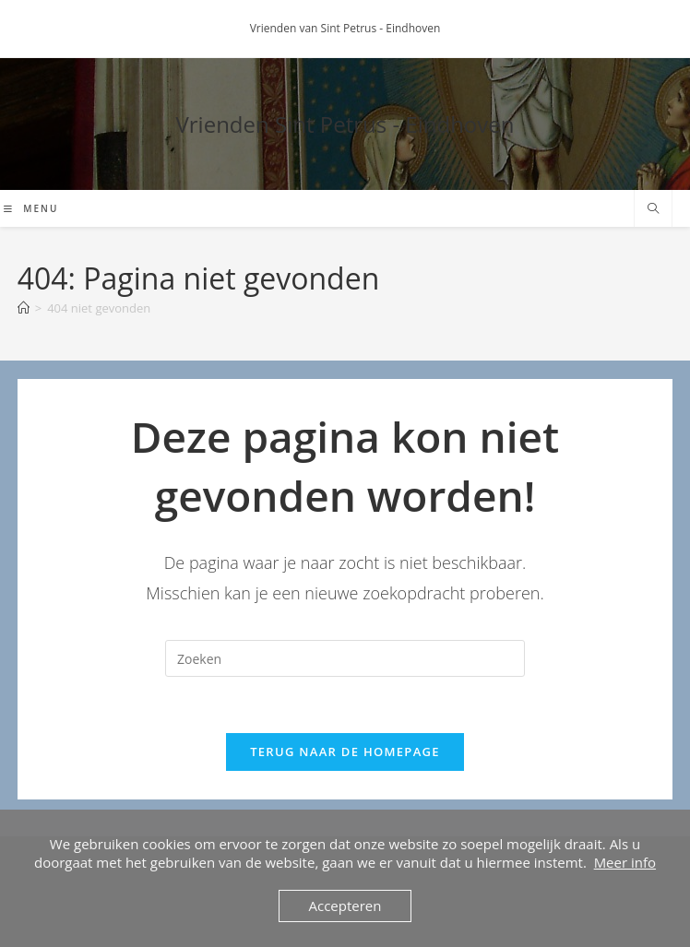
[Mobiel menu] (31, 208)
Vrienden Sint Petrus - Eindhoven (345, 124)
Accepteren (345, 905)
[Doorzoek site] (653, 209)
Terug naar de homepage (345, 751)
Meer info (625, 862)
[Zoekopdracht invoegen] (345, 658)
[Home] (24, 308)
